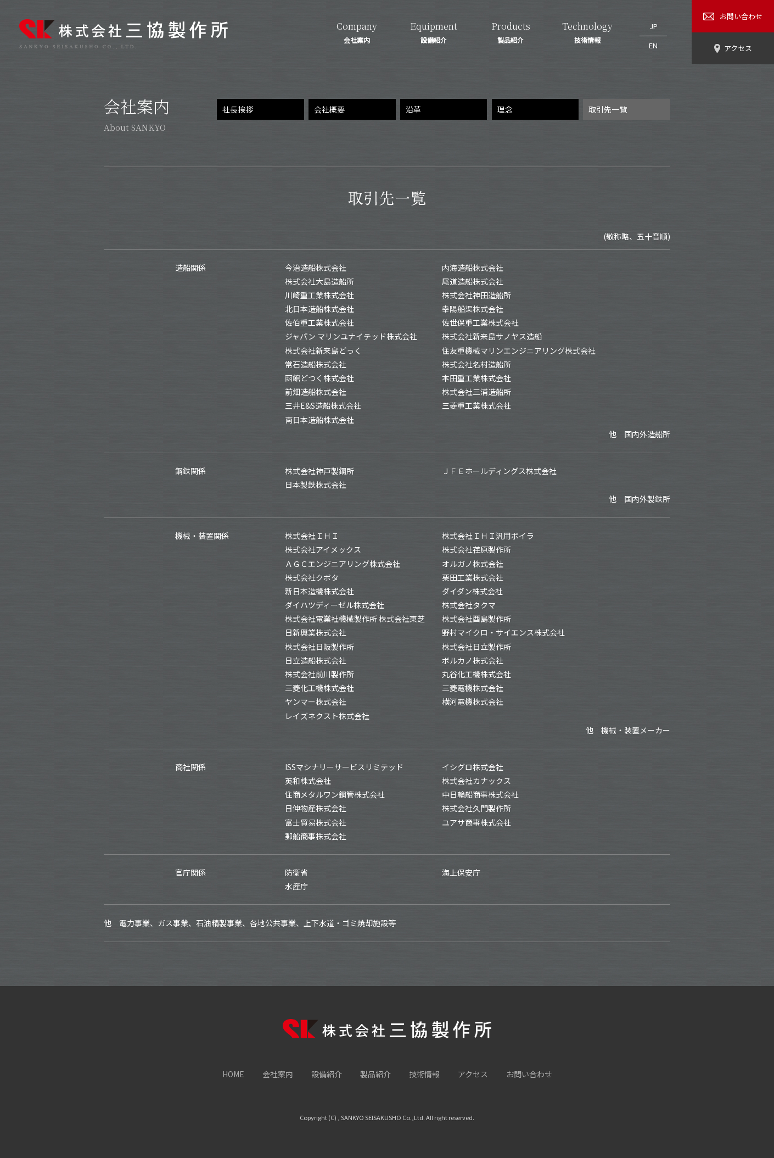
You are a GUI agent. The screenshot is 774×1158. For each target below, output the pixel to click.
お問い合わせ (529, 1073)
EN (653, 39)
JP (653, 24)
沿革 (413, 109)
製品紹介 (375, 1073)
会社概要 (329, 109)
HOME (233, 1073)
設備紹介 (326, 1073)
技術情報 (424, 1073)
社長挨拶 (237, 109)
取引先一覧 (607, 109)
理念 (505, 109)
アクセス (473, 1073)
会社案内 (277, 1073)
